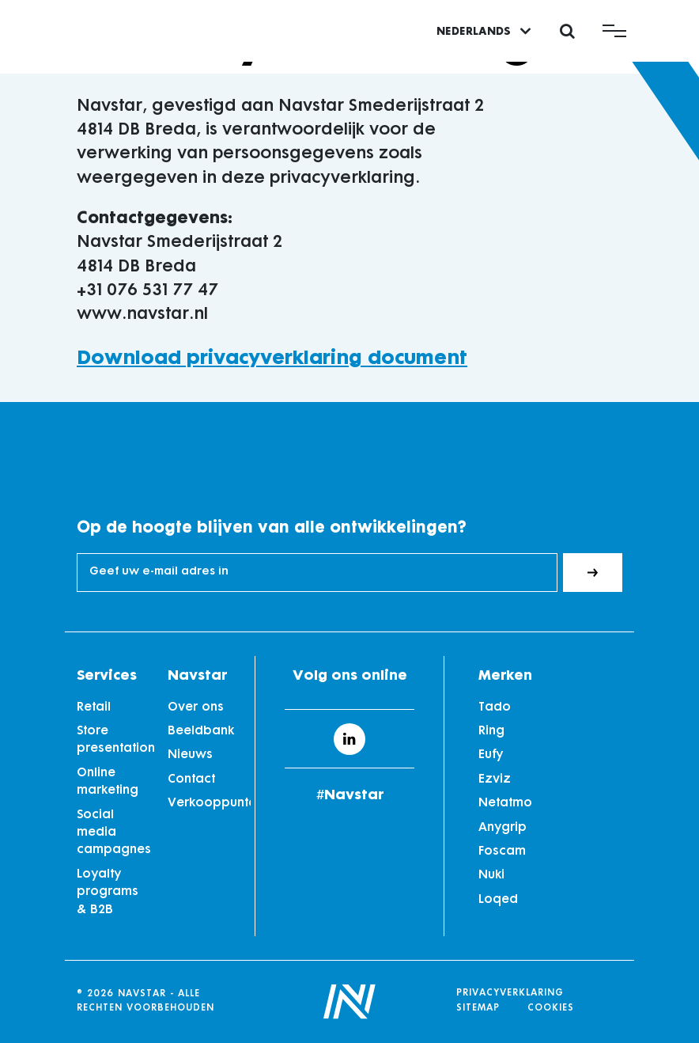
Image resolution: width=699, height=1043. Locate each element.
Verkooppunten (205, 804)
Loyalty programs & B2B (107, 892)
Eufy (490, 755)
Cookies (550, 1008)
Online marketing (107, 782)
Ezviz (494, 780)
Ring (491, 732)
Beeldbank (201, 732)
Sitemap (478, 1008)
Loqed (498, 900)
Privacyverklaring (510, 993)
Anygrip (502, 828)
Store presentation (114, 740)
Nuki (491, 876)
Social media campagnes (114, 833)
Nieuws (190, 755)
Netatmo (505, 804)
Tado (494, 708)
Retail (94, 708)
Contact (191, 780)
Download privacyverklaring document (272, 359)
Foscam (502, 852)
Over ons (196, 708)
